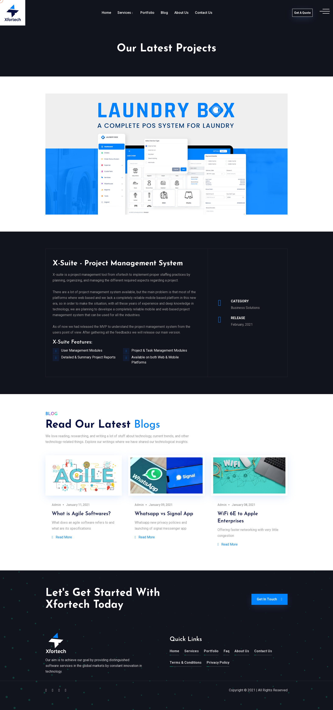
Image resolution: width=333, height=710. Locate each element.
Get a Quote (302, 12)
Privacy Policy (218, 662)
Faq (226, 651)
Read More (62, 537)
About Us (181, 13)
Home (106, 13)
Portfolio (147, 13)
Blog (164, 13)
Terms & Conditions (186, 662)
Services (124, 13)
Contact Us (203, 13)
